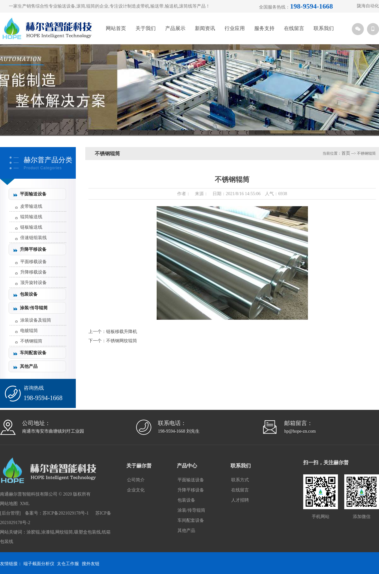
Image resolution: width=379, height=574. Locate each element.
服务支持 (264, 28)
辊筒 (90, 6)
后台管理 (10, 513)
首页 (345, 153)
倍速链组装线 (33, 237)
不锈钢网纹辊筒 (121, 340)
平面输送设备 (33, 194)
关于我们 (145, 28)
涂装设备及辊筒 (35, 320)
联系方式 (240, 480)
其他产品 (29, 366)
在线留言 (294, 28)
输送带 (157, 6)
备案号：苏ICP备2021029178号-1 (56, 513)
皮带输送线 (31, 206)
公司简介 (136, 480)
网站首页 (116, 28)
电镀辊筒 (29, 330)
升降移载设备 (33, 272)
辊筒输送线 (31, 216)
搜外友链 (90, 563)
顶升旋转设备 (33, 282)
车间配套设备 (33, 352)
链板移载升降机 (121, 331)
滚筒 (80, 6)
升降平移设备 (33, 249)
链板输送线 (31, 227)
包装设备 (29, 294)
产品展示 (175, 28)
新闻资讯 (205, 28)
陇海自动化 (368, 5)
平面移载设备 (33, 261)
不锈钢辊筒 (31, 341)
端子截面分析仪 (38, 563)
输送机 (171, 6)
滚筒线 (185, 6)
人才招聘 (240, 500)
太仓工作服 (68, 563)
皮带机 (142, 6)
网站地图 (9, 503)
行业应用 (235, 28)
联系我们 (324, 28)
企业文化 (136, 490)
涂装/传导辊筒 (34, 308)
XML (25, 503)
